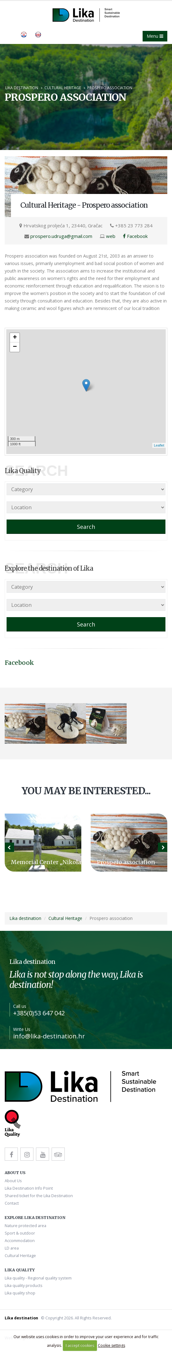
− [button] (15, 347)
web (110, 236)
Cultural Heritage (62, 87)
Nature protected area (25, 1225)
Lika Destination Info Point (29, 1188)
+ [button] (15, 337)
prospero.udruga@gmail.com (61, 236)
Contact (12, 1203)
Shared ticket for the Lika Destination (39, 1195)
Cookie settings (111, 1345)
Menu (155, 36)
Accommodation (20, 1240)
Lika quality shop (20, 1293)
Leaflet (159, 445)
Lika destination (21, 87)
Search (86, 526)
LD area (12, 1248)
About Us (13, 1180)
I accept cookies (80, 1345)
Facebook (135, 236)
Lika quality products (24, 1285)
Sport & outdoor (20, 1233)
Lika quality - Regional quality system (38, 1278)
